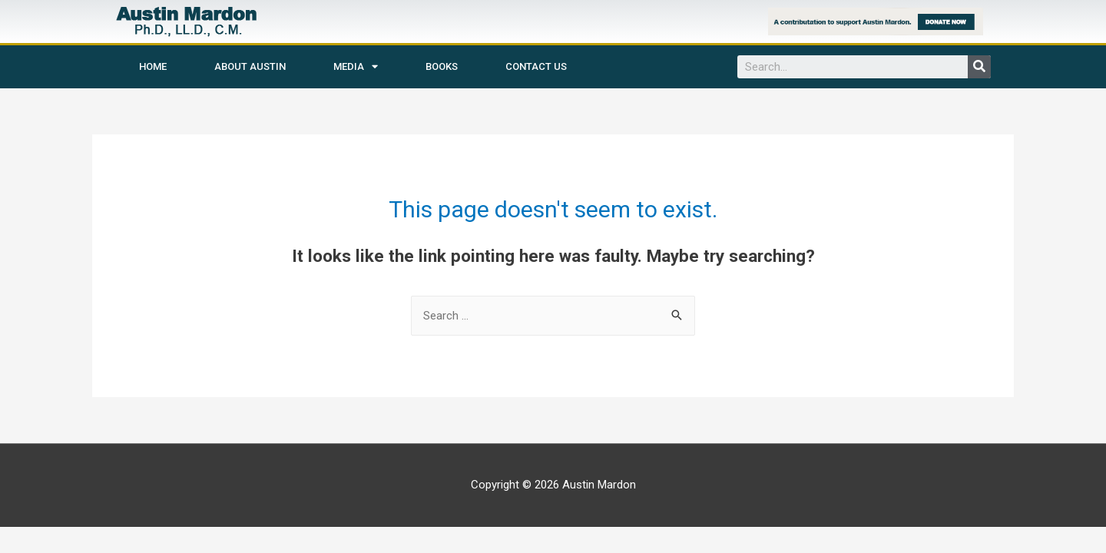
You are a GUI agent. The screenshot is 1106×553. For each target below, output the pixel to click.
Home (153, 66)
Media (355, 66)
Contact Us (536, 66)
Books (442, 66)
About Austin (250, 66)
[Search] (979, 66)
